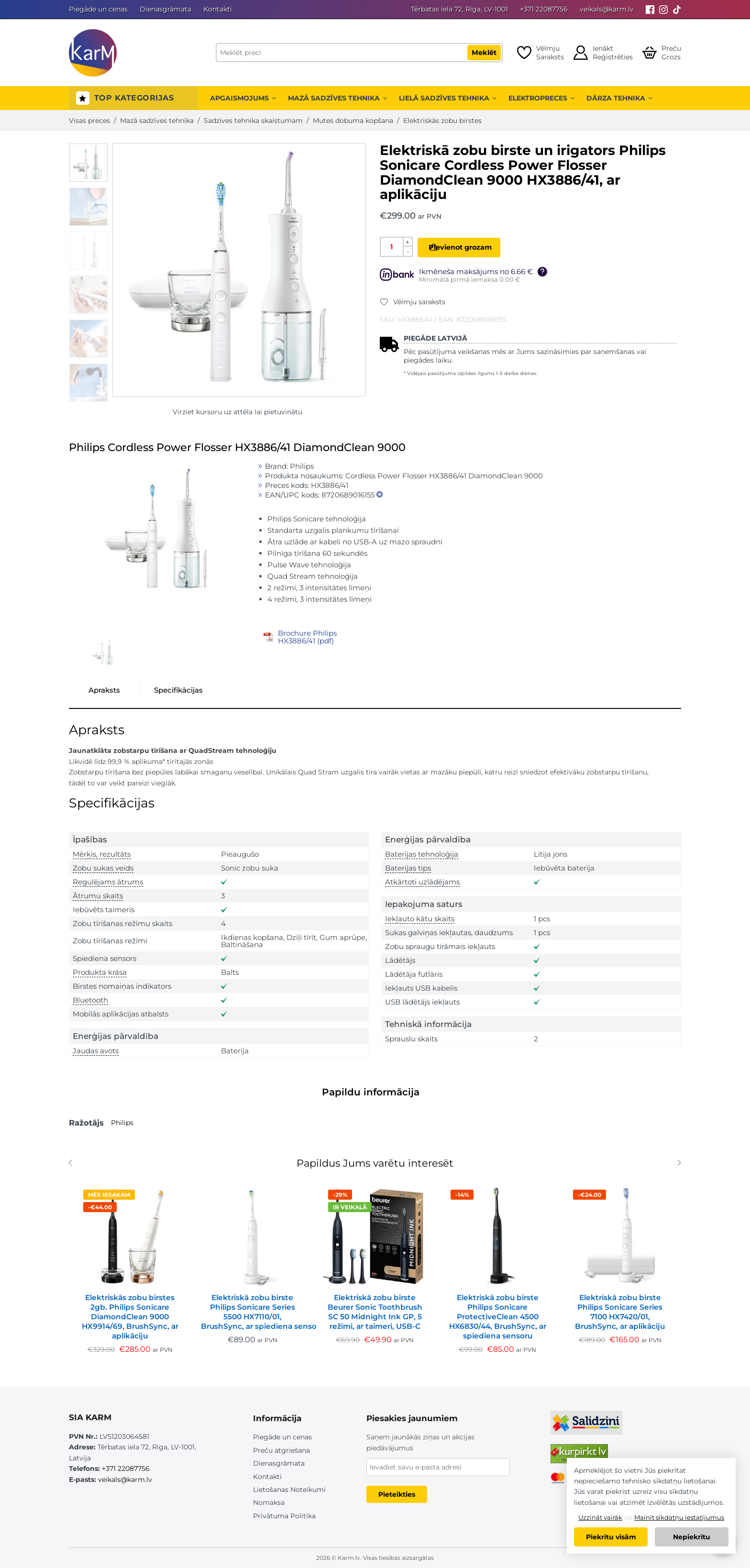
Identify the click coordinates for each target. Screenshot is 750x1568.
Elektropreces (541, 98)
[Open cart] (661, 52)
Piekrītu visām (611, 1537)
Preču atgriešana (281, 1450)
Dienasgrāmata (165, 9)
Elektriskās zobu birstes (442, 120)
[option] (88, 162)
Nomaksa (269, 1502)
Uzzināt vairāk (600, 1517)
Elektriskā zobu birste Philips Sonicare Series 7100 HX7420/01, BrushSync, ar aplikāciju (620, 1312)
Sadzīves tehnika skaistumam (253, 120)
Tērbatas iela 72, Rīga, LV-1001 (459, 9)
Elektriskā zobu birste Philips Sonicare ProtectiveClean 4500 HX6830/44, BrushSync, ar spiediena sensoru (497, 1316)
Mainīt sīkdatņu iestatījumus (679, 1517)
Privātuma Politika (284, 1516)
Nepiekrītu (691, 1537)
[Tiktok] (677, 9)
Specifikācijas (178, 690)
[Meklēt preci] (359, 52)
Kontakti (217, 9)
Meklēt (484, 52)
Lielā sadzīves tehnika (447, 98)
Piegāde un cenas (98, 9)
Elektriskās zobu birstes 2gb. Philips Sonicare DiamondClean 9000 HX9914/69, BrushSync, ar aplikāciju (130, 1316)
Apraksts (104, 690)
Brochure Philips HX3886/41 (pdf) (307, 637)
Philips (122, 1122)
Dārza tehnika (619, 98)
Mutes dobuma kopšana (353, 120)
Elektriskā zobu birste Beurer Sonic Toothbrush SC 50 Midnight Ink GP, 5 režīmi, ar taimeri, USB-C (375, 1312)
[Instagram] (663, 9)
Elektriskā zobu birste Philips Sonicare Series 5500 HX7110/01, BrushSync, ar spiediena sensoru (252, 1312)
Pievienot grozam (473, 247)
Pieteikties (396, 1494)
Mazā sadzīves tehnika (337, 98)
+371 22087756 (544, 9)
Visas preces (89, 120)
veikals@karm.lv (607, 9)
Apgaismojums (243, 98)
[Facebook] (650, 9)
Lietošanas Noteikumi (289, 1489)
